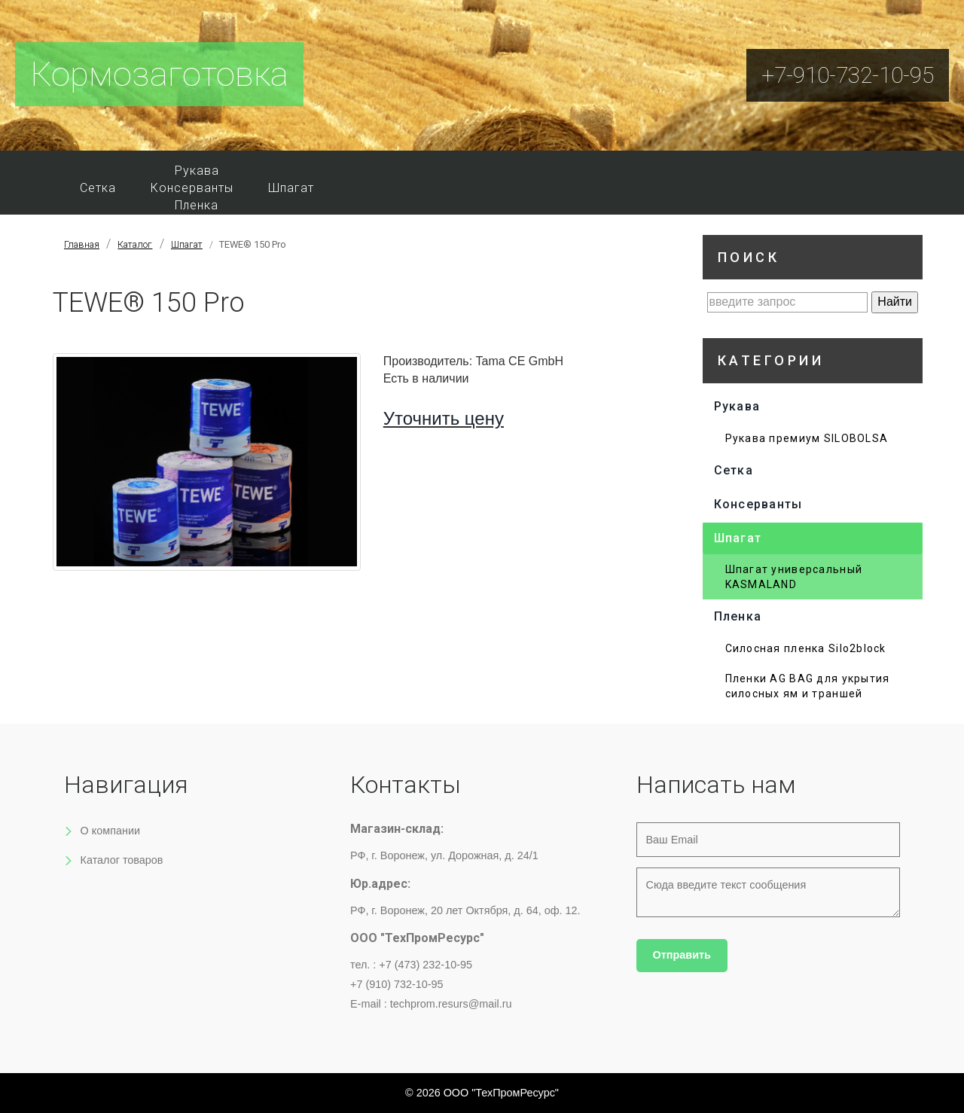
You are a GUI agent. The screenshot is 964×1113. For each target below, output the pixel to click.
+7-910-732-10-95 (847, 75)
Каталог (134, 244)
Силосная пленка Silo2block (805, 648)
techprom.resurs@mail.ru (451, 1004)
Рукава (197, 170)
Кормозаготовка (159, 74)
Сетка (98, 188)
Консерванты (192, 188)
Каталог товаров (122, 860)
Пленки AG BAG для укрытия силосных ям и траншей (807, 686)
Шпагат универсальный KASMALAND (794, 576)
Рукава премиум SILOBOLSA (807, 438)
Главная (81, 244)
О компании (110, 831)
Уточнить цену (443, 418)
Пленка (196, 205)
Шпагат (291, 188)
